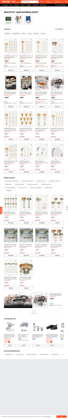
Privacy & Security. (48, 416)
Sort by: (57, 29)
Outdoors (28, 22)
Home (5, 8)
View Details (26, 139)
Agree (61, 416)
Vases (20, 8)
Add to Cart (10, 70)
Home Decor (9, 8)
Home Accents (15, 8)
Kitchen (18, 22)
